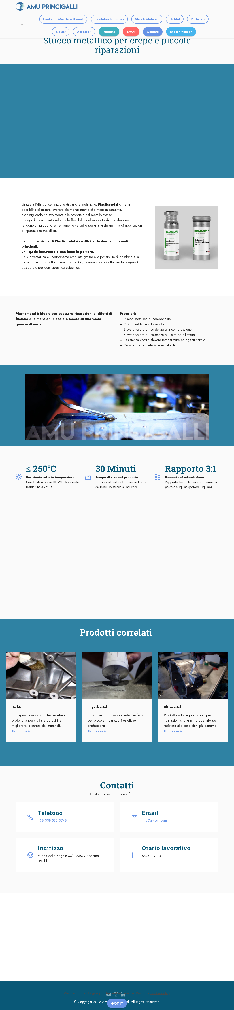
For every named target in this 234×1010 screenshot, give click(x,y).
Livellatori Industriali (109, 19)
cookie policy (160, 993)
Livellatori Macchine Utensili (63, 19)
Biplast (61, 31)
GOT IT (117, 1003)
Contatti (153, 31)
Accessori (84, 31)
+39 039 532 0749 (52, 820)
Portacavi (198, 19)
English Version (181, 31)
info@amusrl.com (154, 820)
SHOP (131, 31)
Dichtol (175, 19)
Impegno (109, 31)
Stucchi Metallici (146, 19)
